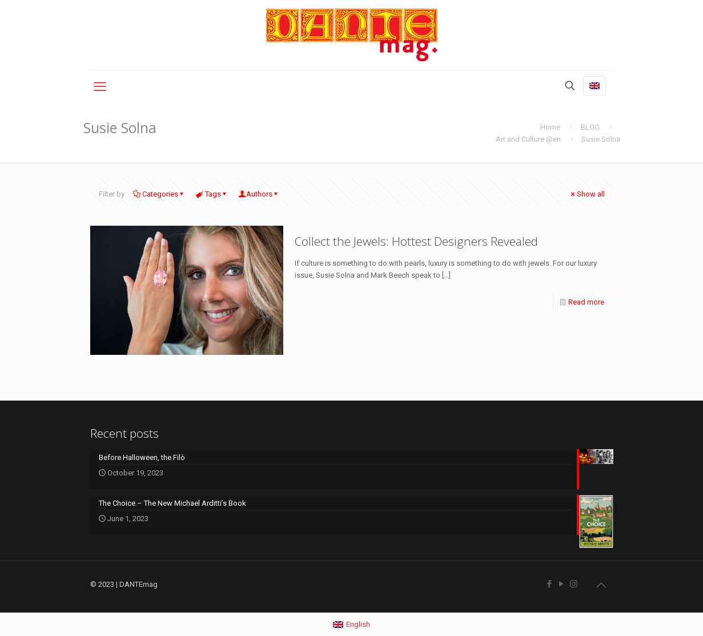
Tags (212, 194)
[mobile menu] (100, 87)
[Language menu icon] (594, 85)
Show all (587, 194)
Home (550, 127)
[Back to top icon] (601, 585)
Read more (586, 302)
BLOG (590, 127)
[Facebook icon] (549, 584)
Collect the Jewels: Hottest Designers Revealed (416, 241)
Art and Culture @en (528, 139)
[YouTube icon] (561, 584)
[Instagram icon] (573, 584)
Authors (259, 194)
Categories (159, 194)
